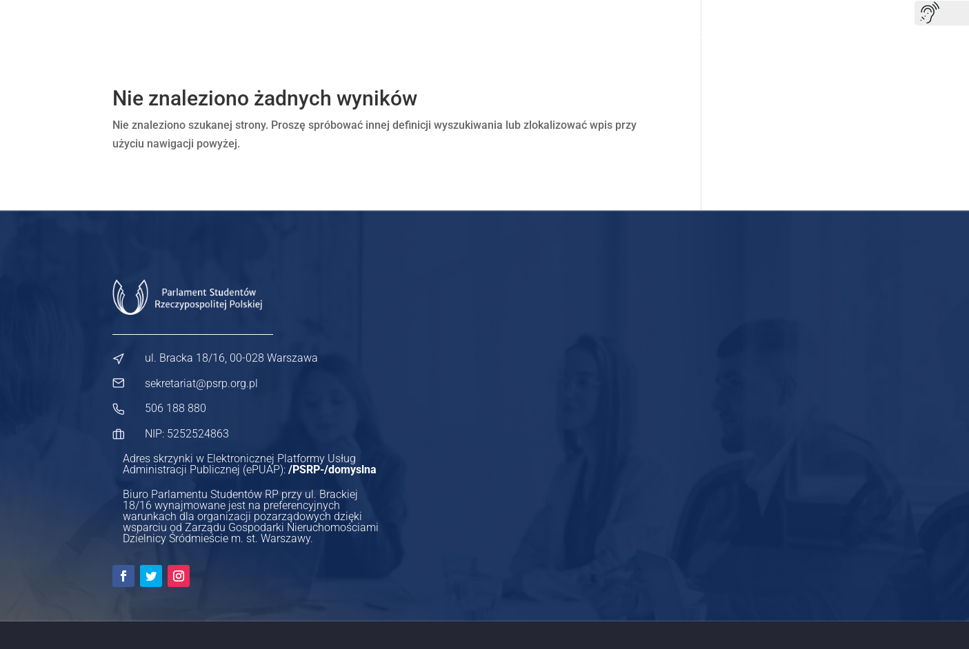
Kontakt (840, 34)
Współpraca (769, 34)
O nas (383, 34)
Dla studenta (541, 34)
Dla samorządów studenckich (656, 34)
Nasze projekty (456, 34)
